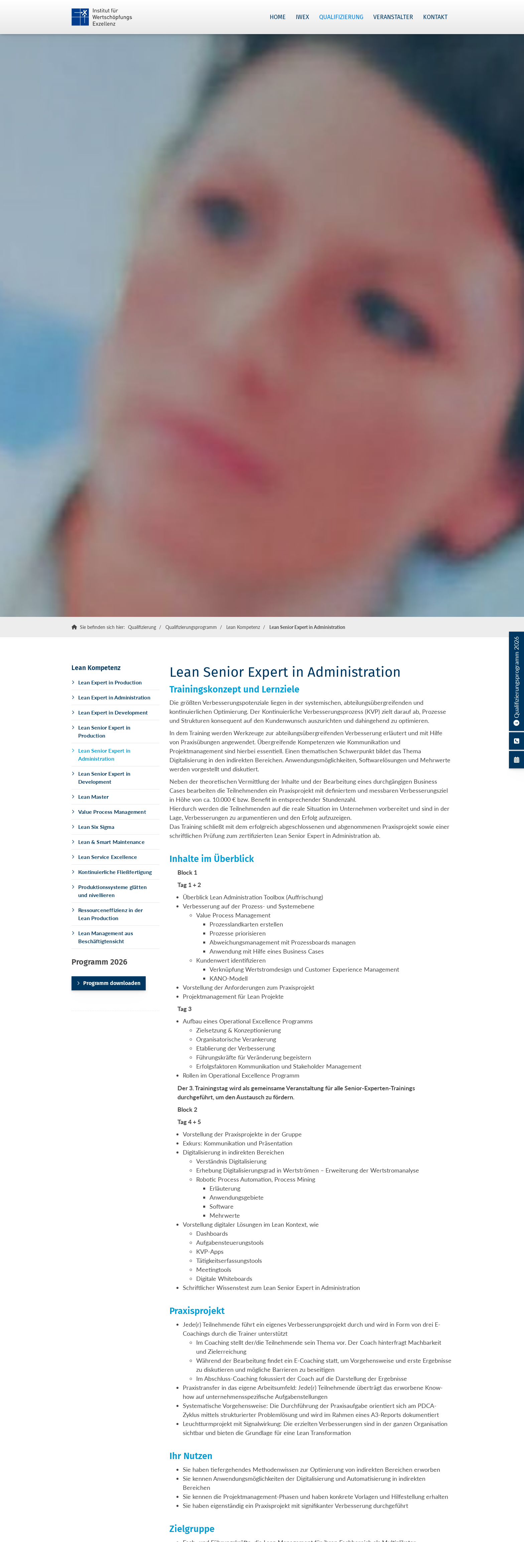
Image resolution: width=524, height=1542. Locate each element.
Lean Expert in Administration (114, 697)
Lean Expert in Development (113, 712)
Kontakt (435, 17)
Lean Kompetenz (243, 627)
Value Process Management (112, 811)
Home (278, 17)
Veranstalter (393, 17)
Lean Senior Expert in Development (104, 777)
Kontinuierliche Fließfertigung (115, 872)
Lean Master (93, 796)
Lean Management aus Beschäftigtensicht (105, 937)
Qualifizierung (341, 17)
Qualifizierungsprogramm (191, 627)
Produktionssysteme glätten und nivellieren (112, 891)
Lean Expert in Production (110, 682)
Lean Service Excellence (107, 857)
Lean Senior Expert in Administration (307, 627)
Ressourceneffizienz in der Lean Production (110, 914)
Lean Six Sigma (96, 826)
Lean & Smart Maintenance (111, 842)
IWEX (302, 17)
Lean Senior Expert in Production (104, 731)
